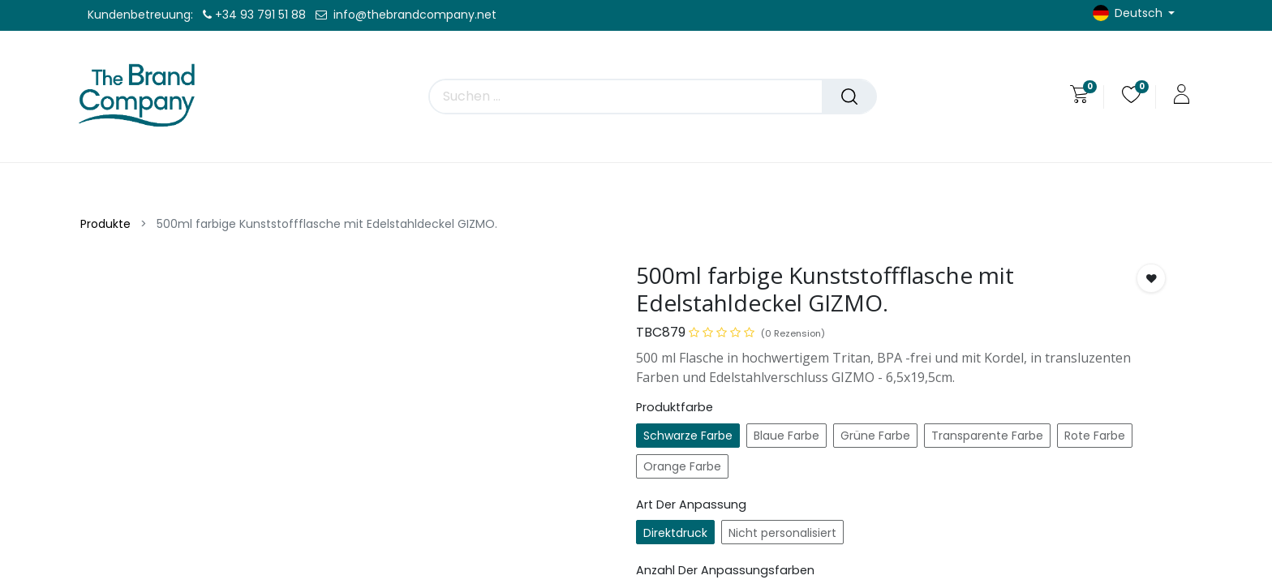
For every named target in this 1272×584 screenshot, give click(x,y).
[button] (1151, 278)
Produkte (105, 224)
